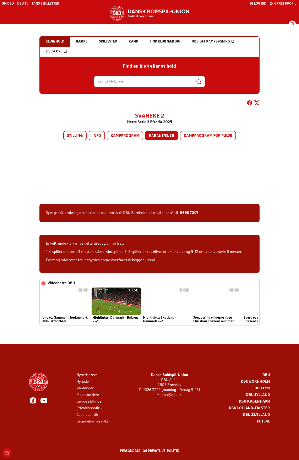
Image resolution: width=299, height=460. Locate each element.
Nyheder (83, 382)
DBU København (254, 401)
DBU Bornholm (255, 382)
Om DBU (8, 3)
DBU (266, 375)
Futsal (263, 421)
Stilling (75, 136)
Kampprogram (125, 136)
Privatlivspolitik (89, 408)
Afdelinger (85, 388)
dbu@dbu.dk (172, 395)
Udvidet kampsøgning (213, 41)
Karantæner (161, 136)
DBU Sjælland (256, 415)
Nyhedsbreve (87, 375)
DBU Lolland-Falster (249, 408)
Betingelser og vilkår (93, 421)
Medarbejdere (87, 395)
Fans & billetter (45, 3)
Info (96, 136)
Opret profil (283, 3)
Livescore (56, 51)
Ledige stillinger (89, 401)
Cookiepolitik (87, 415)
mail (157, 213)
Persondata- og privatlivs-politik (149, 451)
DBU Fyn (262, 388)
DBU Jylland (258, 395)
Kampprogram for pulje (208, 136)
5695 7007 (189, 213)
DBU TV (22, 3)
